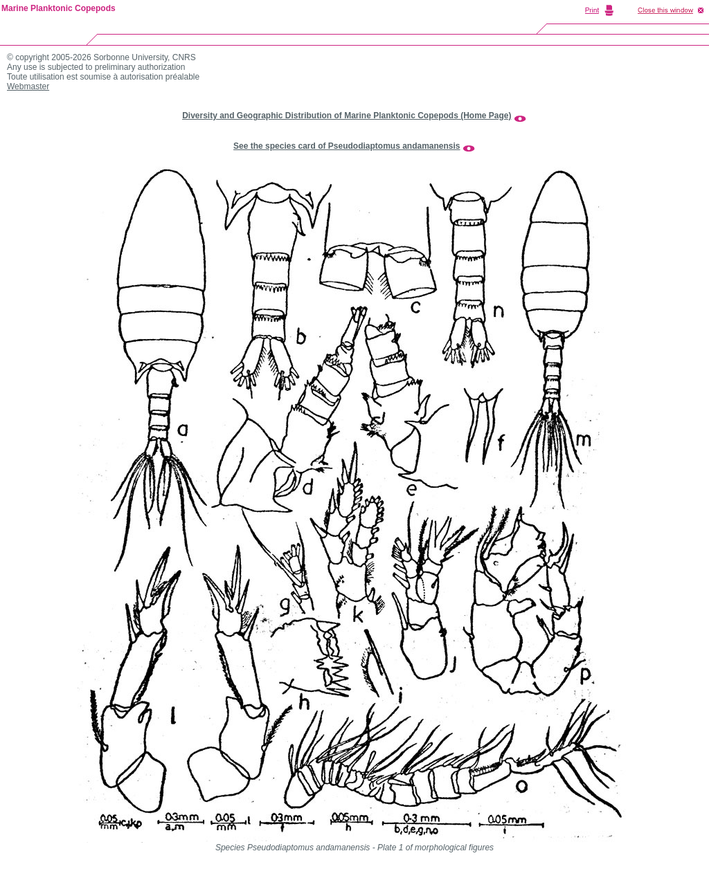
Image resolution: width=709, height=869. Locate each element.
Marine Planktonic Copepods (58, 8)
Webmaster (28, 86)
